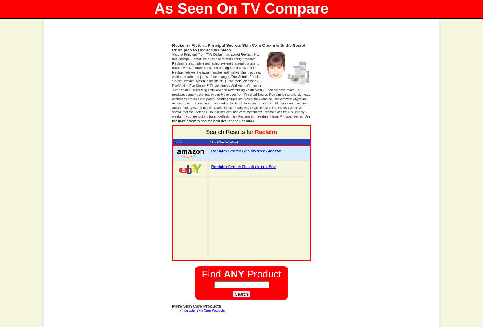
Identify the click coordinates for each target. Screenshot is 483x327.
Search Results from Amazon (246, 151)
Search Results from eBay (243, 166)
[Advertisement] (241, 34)
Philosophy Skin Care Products (202, 310)
